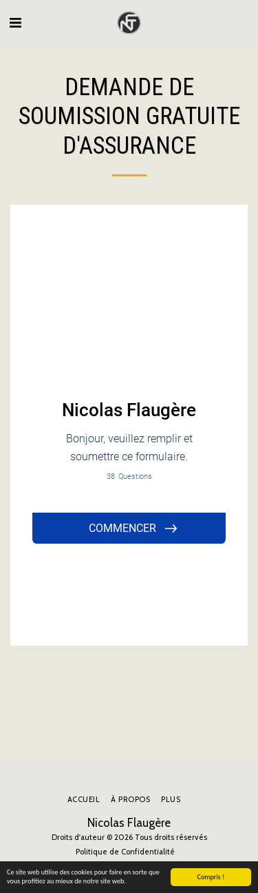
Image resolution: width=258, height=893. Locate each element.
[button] (15, 23)
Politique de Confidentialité (125, 851)
